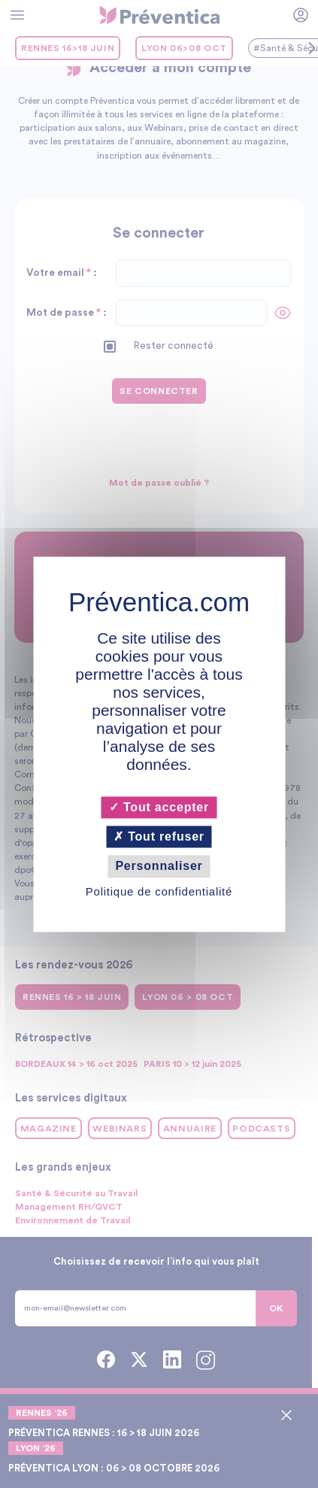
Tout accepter (159, 807)
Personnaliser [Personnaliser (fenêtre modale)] (158, 866)
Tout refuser (159, 837)
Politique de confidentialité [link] (159, 891)
